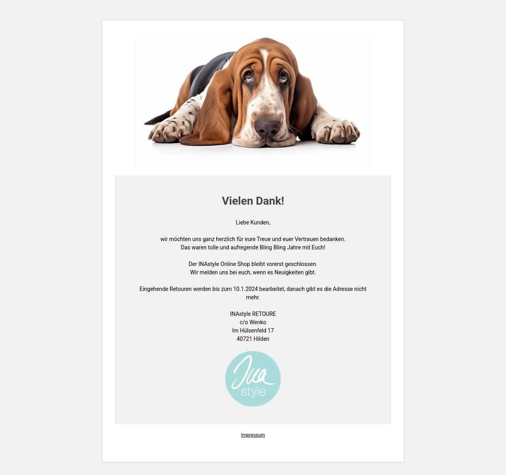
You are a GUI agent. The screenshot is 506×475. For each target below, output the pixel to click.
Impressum (253, 435)
